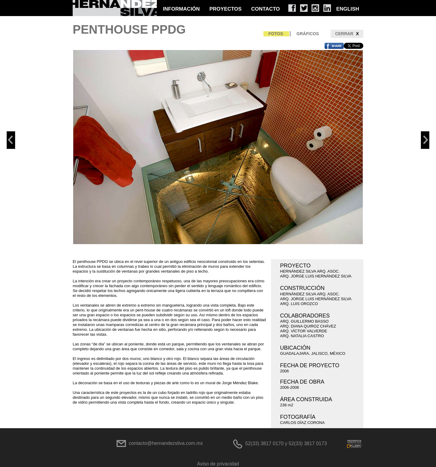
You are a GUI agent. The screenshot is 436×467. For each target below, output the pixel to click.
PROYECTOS (225, 9)
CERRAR (347, 33)
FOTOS (276, 33)
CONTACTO (265, 9)
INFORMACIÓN (181, 9)
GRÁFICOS (307, 33)
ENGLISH (347, 9)
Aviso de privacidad (218, 463)
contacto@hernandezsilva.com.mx (166, 443)
